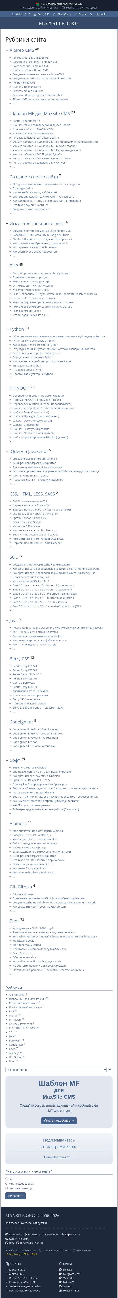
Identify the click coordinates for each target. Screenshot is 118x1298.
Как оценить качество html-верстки (35, 530)
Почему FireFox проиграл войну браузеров (40, 784)
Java (14, 620)
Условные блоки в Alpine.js (30, 868)
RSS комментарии (31, 1243)
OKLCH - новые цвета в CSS (30, 501)
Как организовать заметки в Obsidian (36, 776)
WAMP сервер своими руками (31, 805)
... (14, 103)
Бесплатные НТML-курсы (81, 7)
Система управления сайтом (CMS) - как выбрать (43, 196)
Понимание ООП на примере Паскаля (37, 399)
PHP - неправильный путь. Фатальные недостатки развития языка (55, 294)
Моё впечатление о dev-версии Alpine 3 (38, 831)
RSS (11, 1243)
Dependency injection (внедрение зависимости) (42, 404)
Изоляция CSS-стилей (26, 526)
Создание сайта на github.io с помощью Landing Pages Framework (54, 902)
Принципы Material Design (29, 703)
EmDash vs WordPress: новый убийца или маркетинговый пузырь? (55, 936)
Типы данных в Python (27, 365)
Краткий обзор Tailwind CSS (30, 518)
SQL (14, 557)
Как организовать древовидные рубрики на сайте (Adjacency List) (54, 573)
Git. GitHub (21, 887)
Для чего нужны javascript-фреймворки (37, 467)
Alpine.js (18, 823)
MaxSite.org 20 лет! (24, 940)
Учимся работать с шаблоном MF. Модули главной (45, 146)
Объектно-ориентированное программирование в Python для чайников (59, 336)
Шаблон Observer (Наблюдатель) (33, 433)
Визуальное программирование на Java (38, 636)
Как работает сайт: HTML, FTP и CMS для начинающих (47, 200)
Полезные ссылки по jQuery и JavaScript (38, 479)
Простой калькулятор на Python (33, 374)
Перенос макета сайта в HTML (32, 505)
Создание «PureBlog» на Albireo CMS (35, 61)
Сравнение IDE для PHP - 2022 (31, 780)
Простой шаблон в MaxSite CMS (33, 129)
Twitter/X (68, 1282)
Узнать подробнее (57, 1120)
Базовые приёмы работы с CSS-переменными (42, 509)
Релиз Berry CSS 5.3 (25, 670)
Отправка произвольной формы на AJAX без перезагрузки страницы (56, 471)
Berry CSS (43, 14)
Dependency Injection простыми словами (38, 395)
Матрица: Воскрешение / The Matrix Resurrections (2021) (48, 970)
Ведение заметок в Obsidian (30, 767)
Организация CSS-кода (27, 522)
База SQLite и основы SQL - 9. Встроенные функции (45, 593)
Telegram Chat (72, 1274)
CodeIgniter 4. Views (25, 742)
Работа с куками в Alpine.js (29, 847)
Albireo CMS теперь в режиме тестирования (40, 99)
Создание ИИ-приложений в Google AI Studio (41, 235)
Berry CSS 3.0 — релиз (26, 699)
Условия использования (43, 1234)
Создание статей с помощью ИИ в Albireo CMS (42, 78)
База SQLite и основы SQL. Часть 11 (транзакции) (43, 585)
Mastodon (69, 1278)
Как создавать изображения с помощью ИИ (40, 243)
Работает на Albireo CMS (22, 1250)
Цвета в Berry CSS (24, 682)
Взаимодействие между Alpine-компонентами (42, 851)
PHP (14, 266)
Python (17, 329)
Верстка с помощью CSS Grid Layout (35, 534)
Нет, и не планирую (19, 1188)
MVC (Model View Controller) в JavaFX (35, 632)
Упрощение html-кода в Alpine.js (33, 872)
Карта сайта (72, 1234)
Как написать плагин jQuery (30, 475)
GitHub (67, 1286)
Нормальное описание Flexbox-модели (37, 543)
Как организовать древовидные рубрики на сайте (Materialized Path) (56, 568)
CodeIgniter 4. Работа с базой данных (36, 729)
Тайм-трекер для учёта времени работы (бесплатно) (46, 809)
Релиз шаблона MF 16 (26, 120)
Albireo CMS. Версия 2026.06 (30, 57)
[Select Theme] (56, 1069)
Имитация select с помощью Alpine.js (36, 839)
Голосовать (15, 1195)
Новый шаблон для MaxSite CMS (33, 133)
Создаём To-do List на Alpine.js (32, 835)
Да (8, 1179)
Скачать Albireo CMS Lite (28, 91)
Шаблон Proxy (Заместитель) (31, 412)
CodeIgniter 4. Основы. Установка (34, 746)
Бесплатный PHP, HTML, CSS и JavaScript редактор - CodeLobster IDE (55, 796)
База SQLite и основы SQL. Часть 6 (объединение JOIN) (47, 606)
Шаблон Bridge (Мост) (26, 424)
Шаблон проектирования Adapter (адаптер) (40, 437)
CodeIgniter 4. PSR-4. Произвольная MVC (38, 733)
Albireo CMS (22, 14)
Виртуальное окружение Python (33, 357)
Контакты (15, 1234)
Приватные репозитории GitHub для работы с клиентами (49, 898)
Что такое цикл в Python (28, 369)
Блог (14, 921)
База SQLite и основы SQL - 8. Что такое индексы (43, 598)
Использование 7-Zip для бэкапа (33, 792)
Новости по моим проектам (30, 695)
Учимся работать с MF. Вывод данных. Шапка (41, 158)
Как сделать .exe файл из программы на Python (42, 361)
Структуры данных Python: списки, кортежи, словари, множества (54, 349)
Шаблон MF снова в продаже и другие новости (42, 125)
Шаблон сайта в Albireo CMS (30, 70)
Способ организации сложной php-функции (40, 273)
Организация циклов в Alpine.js (32, 864)
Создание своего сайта (34, 177)
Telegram (68, 1269)
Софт (15, 760)
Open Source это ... (24, 953)
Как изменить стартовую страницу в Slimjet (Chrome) (46, 800)
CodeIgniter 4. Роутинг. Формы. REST (35, 737)
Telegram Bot (71, 1290)
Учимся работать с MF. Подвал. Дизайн (37, 154)
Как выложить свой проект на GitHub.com (39, 906)
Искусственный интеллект (37, 223)
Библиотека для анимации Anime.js (35, 458)
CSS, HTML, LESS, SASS (32, 494)
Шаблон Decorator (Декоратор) (32, 420)
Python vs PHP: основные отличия (34, 298)
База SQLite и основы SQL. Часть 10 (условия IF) (42, 589)
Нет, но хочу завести (20, 1183)
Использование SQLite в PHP (31, 315)
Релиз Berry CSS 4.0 (25, 687)
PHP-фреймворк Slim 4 (27, 310)
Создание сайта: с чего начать (32, 209)
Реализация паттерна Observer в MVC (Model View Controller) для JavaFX (58, 627)
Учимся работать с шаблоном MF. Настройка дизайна (47, 150)
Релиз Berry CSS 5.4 (25, 666)
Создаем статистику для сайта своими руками (42, 564)
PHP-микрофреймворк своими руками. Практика (44, 302)
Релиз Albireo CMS (24, 82)
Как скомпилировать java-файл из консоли (40, 640)
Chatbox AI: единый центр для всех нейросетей (42, 239)
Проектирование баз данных (31, 577)
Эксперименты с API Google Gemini (35, 247)
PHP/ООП (20, 388)
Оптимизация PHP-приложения (33, 285)
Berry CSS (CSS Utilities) (23, 1278)
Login (103, 14)
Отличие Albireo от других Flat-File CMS (37, 95)
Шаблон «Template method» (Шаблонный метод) (43, 408)
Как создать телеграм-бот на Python (35, 344)
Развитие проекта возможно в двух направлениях (45, 932)
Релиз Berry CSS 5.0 (25, 678)
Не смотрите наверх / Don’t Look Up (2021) (39, 965)
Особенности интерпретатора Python (36, 353)
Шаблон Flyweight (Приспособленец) (36, 416)
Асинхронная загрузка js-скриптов (34, 463)
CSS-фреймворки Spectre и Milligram (35, 513)
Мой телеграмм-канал (27, 944)
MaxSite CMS (17, 1269)
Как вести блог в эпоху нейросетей (35, 192)
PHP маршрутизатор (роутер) (31, 281)
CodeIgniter (21, 722)
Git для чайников (23, 894)
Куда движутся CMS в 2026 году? (33, 928)
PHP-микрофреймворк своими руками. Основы (43, 306)
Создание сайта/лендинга (41, 7)
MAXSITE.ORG (59, 23)
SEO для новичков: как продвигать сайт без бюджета (46, 184)
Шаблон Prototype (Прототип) (31, 429)
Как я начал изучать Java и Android (34, 644)
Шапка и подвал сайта (27, 86)
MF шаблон (64, 14)
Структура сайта (23, 188)
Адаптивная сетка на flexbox (31, 691)
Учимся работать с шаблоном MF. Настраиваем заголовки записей (55, 141)
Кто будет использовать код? (31, 289)
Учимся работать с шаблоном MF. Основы (39, 162)
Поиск (82, 14)
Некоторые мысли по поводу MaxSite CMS (39, 949)
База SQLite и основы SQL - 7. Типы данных (40, 602)
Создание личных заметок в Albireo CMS (38, 74)
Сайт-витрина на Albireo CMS (31, 66)
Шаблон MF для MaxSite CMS (40, 113)
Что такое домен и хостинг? (30, 205)
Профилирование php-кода (30, 277)
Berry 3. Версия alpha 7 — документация (38, 707)
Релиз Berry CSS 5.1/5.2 (27, 674)
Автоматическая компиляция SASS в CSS (38, 538)
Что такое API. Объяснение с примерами (38, 860)
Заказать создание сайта (25, 1286)
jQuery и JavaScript (29, 451)
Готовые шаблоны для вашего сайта (36, 137)
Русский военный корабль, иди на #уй (37, 961)
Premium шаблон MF (22, 1282)
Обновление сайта (24, 957)
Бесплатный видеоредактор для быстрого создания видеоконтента (55, 788)
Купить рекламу (19, 1238)
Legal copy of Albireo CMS (23, 1254)
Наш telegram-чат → (59, 1157)
